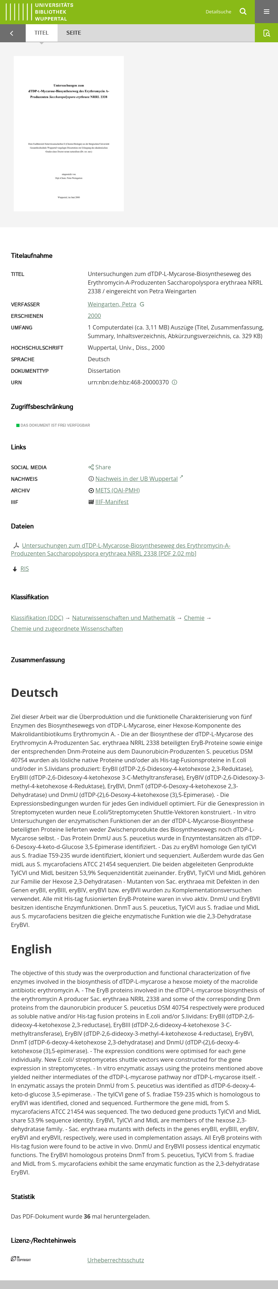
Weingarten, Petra (112, 304)
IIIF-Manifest (112, 502)
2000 (94, 316)
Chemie (194, 618)
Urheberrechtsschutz (115, 1260)
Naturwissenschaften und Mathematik (123, 618)
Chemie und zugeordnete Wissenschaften (67, 629)
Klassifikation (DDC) (37, 618)
